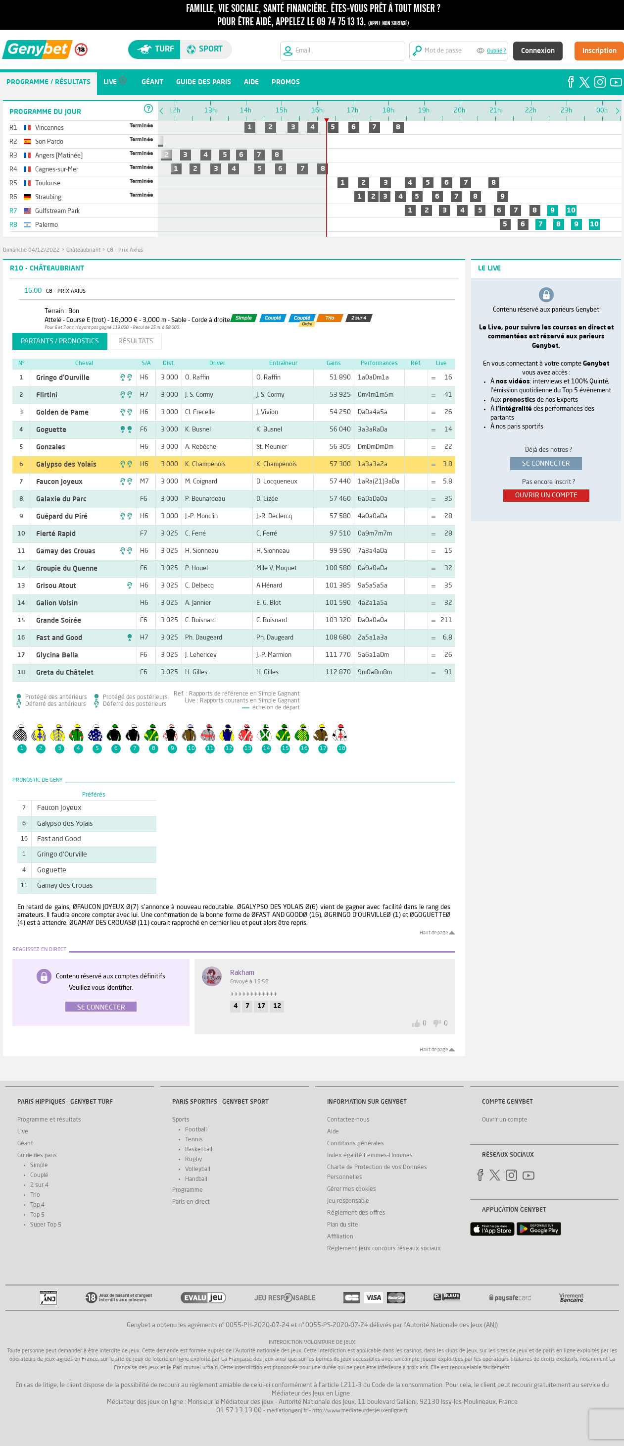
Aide (333, 1132)
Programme (187, 1190)
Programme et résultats (49, 1120)
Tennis (194, 1140)
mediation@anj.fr (287, 1411)
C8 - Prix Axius (125, 250)
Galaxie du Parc (61, 499)
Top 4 (37, 1205)
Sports (181, 1120)
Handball (196, 1179)
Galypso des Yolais (66, 464)
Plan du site (342, 1225)
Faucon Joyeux (59, 482)
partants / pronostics (60, 341)
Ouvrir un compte (505, 1120)
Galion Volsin (57, 603)
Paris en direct (191, 1202)
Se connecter (101, 1007)
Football (196, 1130)
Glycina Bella (57, 655)
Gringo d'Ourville (63, 378)
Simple (39, 1166)
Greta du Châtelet (65, 672)
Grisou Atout (56, 586)
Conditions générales (355, 1144)
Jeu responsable (348, 1201)
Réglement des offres (356, 1213)
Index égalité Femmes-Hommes (370, 1156)
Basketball (198, 1150)
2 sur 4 (39, 1185)
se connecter (546, 463)
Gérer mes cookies (351, 1189)
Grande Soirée (58, 620)
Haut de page (434, 932)
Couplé (39, 1175)
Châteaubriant (83, 250)
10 (571, 210)
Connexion (538, 51)
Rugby (193, 1160)
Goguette (51, 430)
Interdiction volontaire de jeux (312, 1342)
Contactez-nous (348, 1120)
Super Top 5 (45, 1225)
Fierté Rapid (56, 534)
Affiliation (340, 1237)
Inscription (599, 51)
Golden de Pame (62, 412)
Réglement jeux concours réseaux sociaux (384, 1249)
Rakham (242, 972)
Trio (35, 1195)
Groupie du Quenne (66, 568)
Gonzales (50, 447)
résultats (135, 341)
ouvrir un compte (546, 495)
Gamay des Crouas (66, 551)
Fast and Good (59, 638)
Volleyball (197, 1170)
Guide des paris (37, 1156)
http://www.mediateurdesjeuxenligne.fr (360, 1411)
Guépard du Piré (62, 516)
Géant (25, 1144)
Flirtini (46, 395)
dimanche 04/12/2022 (31, 250)
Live (22, 1132)
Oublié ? (496, 51)
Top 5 (37, 1215)
